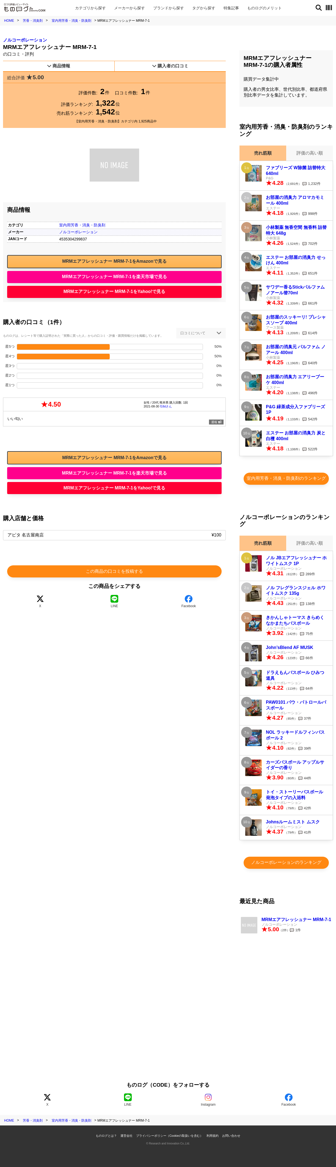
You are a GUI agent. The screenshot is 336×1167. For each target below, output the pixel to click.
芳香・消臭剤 (33, 21)
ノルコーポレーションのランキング (286, 862)
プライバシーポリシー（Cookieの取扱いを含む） (169, 1135)
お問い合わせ (231, 1135)
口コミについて (192, 333)
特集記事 (231, 8)
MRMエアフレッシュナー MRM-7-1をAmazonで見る (114, 261)
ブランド (168, 8)
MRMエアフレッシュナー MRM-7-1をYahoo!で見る (115, 291)
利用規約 (212, 1135)
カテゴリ (90, 8)
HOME (9, 21)
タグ (203, 8)
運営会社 (126, 1135)
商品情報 (58, 66)
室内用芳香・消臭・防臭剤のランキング (286, 478)
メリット (264, 8)
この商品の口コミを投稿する (114, 571)
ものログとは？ (106, 1135)
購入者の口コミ (170, 66)
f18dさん (166, 406)
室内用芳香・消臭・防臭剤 (71, 21)
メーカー (129, 8)
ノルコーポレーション (25, 40)
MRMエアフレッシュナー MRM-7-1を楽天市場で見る (114, 276)
